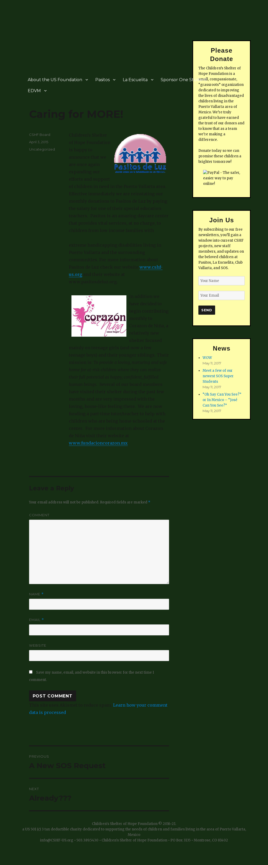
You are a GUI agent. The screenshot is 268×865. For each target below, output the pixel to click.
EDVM (34, 90)
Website (37, 645)
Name (36, 594)
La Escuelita (135, 79)
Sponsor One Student (184, 79)
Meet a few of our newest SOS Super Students (218, 376)
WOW (207, 358)
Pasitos (102, 79)
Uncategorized (42, 149)
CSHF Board (39, 134)
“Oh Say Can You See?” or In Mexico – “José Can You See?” (222, 400)
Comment (39, 515)
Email (36, 620)
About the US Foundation (55, 79)
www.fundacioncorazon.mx (98, 443)
